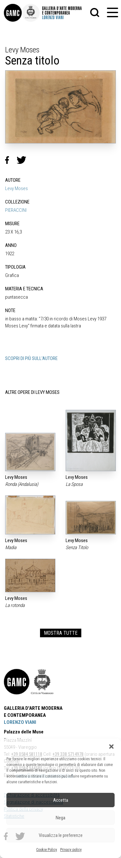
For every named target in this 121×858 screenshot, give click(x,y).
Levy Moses (16, 188)
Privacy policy (71, 849)
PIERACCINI (16, 210)
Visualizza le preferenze (61, 835)
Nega (60, 818)
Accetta (60, 800)
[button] (111, 746)
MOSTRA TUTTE (60, 633)
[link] (13, 13)
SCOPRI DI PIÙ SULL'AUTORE (31, 358)
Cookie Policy (46, 849)
